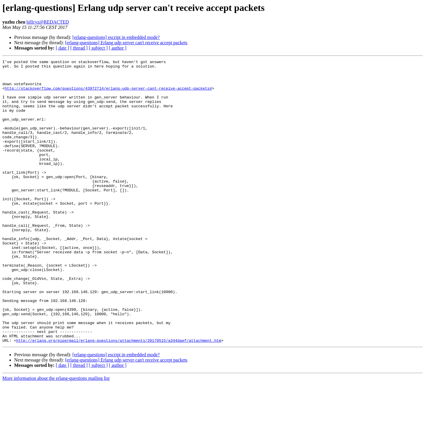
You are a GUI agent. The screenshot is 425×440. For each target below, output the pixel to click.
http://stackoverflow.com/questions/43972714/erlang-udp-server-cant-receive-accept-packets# (108, 94)
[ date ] (62, 47)
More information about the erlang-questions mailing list (55, 434)
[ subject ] (98, 47)
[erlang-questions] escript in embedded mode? (116, 37)
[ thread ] (79, 47)
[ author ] (118, 47)
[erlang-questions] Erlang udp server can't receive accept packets (126, 42)
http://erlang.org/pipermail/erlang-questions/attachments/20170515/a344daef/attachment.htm (118, 397)
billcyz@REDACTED (48, 21)
